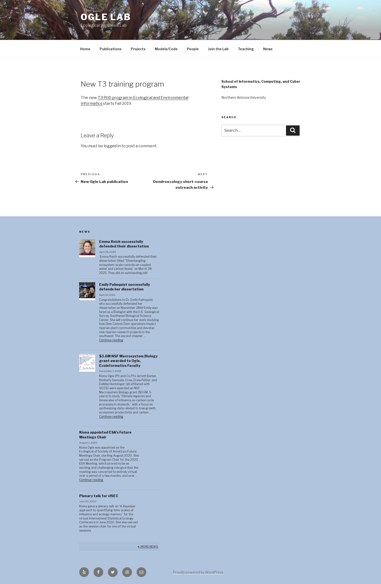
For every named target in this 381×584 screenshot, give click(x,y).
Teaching (246, 49)
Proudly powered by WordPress (198, 572)
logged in (112, 146)
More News (149, 546)
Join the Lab (218, 49)
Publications (110, 49)
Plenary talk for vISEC (98, 496)
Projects (138, 49)
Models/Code (166, 49)
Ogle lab (106, 17)
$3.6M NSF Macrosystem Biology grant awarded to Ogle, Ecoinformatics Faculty (128, 361)
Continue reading (111, 340)
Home (85, 49)
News (268, 49)
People (193, 49)
